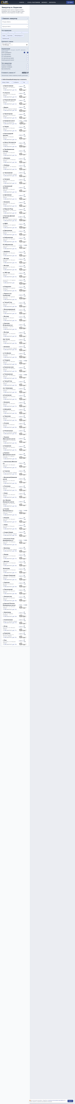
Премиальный (5, 38)
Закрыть (70, 1100)
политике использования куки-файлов (56, 1100)
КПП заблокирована (6, 56)
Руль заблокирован (6, 54)
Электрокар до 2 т (19, 35)
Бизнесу (44, 2)
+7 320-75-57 (10, 90)
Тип (25, 82)
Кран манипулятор (6, 68)
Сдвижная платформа (7, 66)
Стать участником (34, 2)
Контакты (52, 2)
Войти (70, 2)
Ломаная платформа (6, 65)
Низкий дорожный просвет (8, 60)
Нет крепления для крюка (8, 58)
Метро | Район (7, 82)
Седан (3, 35)
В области (18, 82)
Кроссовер (9, 35)
